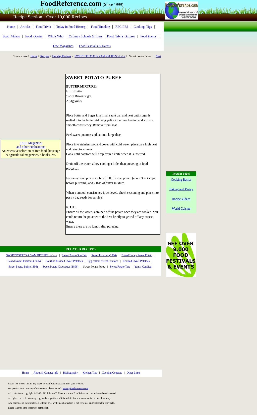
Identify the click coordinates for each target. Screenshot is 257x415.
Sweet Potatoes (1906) (104, 255)
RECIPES (121, 26)
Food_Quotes (34, 36)
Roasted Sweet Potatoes (136, 261)
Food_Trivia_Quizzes (121, 36)
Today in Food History (71, 26)
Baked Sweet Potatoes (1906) (24, 261)
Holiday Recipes (61, 56)
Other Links (133, 372)
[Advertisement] (30, 99)
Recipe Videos (181, 199)
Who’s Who (55, 36)
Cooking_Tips (143, 26)
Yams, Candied (142, 266)
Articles (25, 26)
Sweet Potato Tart (120, 266)
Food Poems (148, 36)
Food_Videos (11, 36)
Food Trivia (43, 26)
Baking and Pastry (181, 189)
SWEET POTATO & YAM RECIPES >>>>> (99, 56)
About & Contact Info (46, 372)
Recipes (44, 56)
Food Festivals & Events (95, 46)
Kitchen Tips (90, 372)
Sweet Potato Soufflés (74, 255)
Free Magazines (63, 46)
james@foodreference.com (75, 388)
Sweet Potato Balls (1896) (23, 266)
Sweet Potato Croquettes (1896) (60, 266)
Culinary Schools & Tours (85, 36)
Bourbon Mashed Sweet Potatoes (64, 261)
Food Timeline (100, 26)
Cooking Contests (112, 372)
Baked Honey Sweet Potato (136, 255)
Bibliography (70, 372)
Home (11, 26)
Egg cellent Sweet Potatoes (103, 261)
